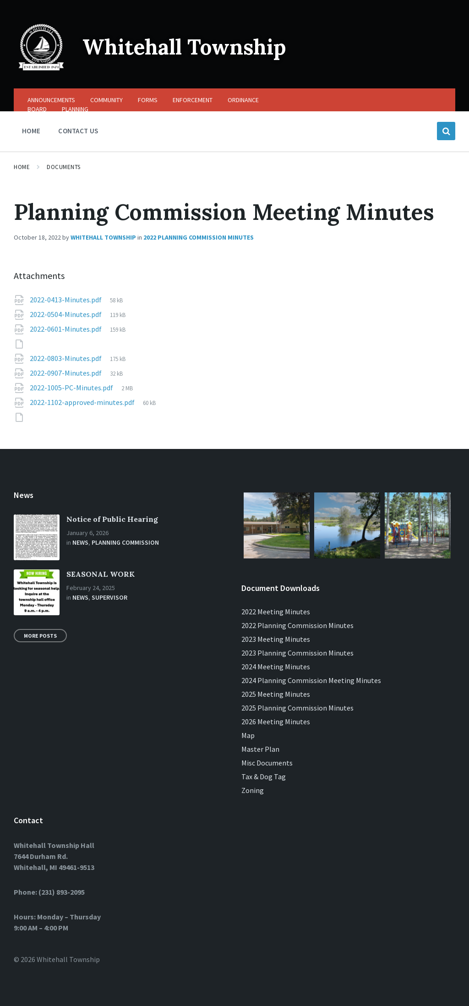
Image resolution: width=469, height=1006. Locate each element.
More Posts (40, 635)
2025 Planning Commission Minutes (297, 707)
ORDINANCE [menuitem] (243, 100)
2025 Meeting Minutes (275, 694)
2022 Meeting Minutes (275, 611)
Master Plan (260, 749)
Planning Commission (125, 542)
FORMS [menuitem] (148, 100)
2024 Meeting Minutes (275, 666)
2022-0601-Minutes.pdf (66, 329)
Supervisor (109, 597)
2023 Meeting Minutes (275, 639)
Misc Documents (267, 762)
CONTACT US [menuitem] (78, 130)
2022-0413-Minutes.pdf (66, 299)
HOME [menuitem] (31, 130)
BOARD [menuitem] (37, 109)
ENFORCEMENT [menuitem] (193, 100)
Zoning (252, 790)
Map (248, 735)
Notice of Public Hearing (112, 519)
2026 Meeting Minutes (275, 721)
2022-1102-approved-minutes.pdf (83, 402)
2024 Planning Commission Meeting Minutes (311, 680)
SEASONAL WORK (100, 574)
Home (22, 167)
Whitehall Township (189, 46)
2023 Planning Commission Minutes (297, 652)
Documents (64, 167)
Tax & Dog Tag (263, 776)
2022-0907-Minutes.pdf (66, 372)
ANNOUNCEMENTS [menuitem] (51, 100)
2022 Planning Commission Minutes (198, 237)
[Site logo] (41, 70)
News (80, 542)
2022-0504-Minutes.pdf (66, 314)
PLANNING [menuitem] (75, 109)
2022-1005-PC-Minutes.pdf (72, 387)
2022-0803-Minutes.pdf (66, 358)
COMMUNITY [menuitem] (106, 100)
